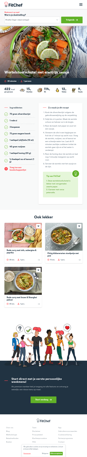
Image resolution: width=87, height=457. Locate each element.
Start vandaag (43, 400)
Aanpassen (27, 453)
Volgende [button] (72, 20)
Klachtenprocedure (39, 438)
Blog (8, 431)
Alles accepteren (56, 453)
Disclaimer (36, 431)
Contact (61, 442)
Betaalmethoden (12, 438)
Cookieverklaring (65, 435)
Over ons (9, 428)
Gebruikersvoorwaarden (67, 431)
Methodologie (11, 435)
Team (34, 428)
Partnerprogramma (65, 438)
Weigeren (45, 453)
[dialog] (43, 450)
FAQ (34, 442)
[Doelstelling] (32, 20)
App (59, 428)
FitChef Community (13, 4)
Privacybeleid (37, 435)
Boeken (9, 442)
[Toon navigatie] (81, 4)
